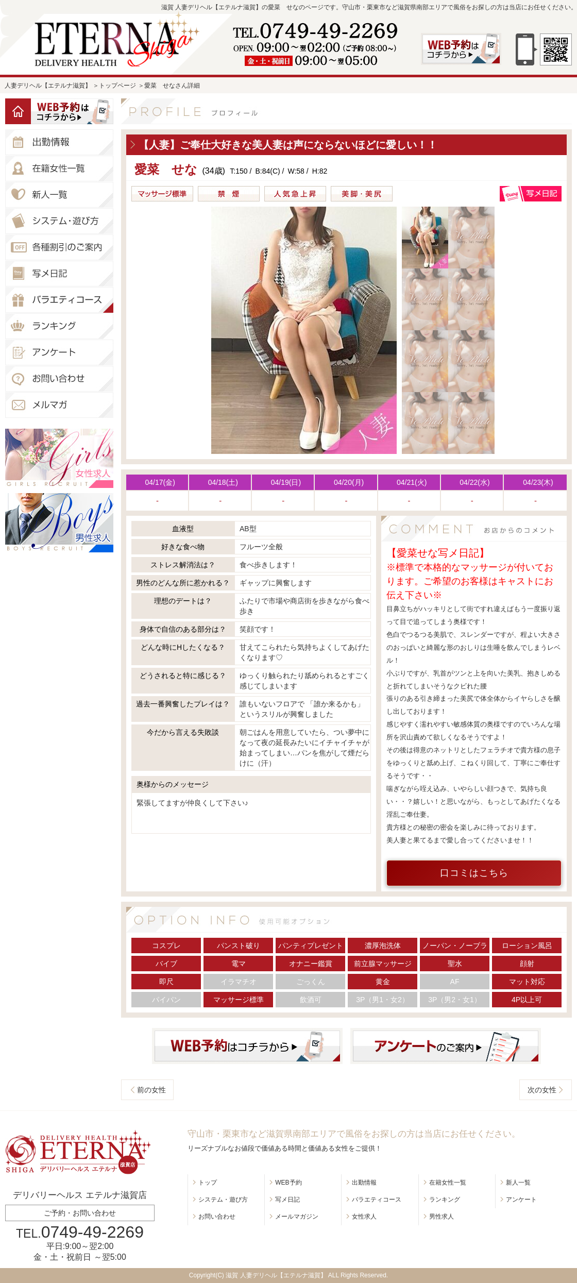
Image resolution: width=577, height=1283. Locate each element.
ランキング (444, 1199)
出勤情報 (364, 1182)
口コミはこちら (474, 873)
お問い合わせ (216, 1216)
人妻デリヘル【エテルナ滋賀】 (48, 85)
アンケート (521, 1199)
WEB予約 (288, 1182)
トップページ (117, 85)
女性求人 (364, 1216)
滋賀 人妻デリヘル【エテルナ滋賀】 (276, 1275)
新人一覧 (518, 1182)
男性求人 (441, 1216)
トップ (207, 1182)
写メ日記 (287, 1199)
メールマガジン (296, 1216)
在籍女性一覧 (447, 1182)
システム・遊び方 (223, 1199)
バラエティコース (376, 1199)
